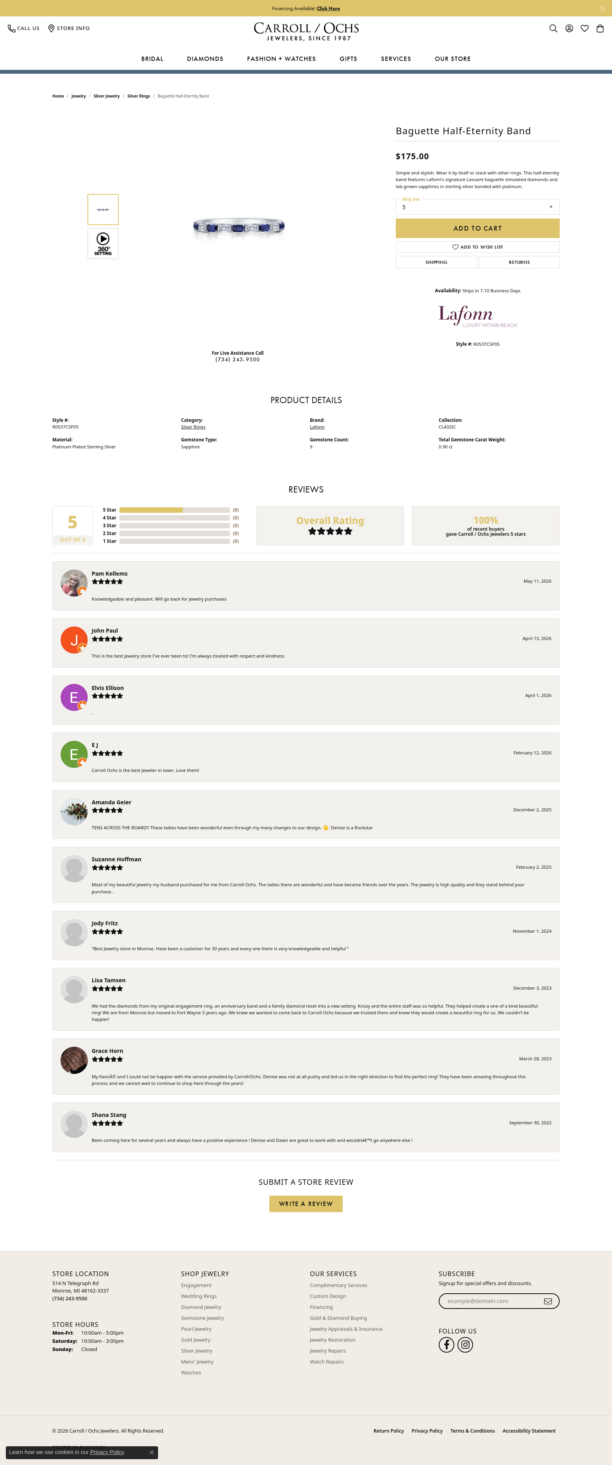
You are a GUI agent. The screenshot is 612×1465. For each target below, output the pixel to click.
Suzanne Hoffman (116, 859)
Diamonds (205, 58)
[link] (24, 28)
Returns (519, 262)
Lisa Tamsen (109, 980)
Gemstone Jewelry (202, 1317)
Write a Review (306, 1204)
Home (58, 96)
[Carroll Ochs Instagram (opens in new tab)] (465, 1345)
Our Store (453, 58)
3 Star (109, 525)
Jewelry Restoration (333, 1339)
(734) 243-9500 (237, 359)
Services (396, 58)
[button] (553, 28)
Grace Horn (107, 1050)
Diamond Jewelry (201, 1306)
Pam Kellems (110, 573)
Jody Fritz (105, 923)
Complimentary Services (338, 1285)
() (236, 510)
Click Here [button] (328, 8)
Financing (321, 1306)
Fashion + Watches (281, 58)
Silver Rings (139, 96)
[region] (240, 226)
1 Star (109, 541)
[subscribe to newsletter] (548, 1301)
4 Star (109, 517)
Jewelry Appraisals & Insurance (346, 1328)
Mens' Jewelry (197, 1361)
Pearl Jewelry (196, 1328)
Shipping (436, 262)
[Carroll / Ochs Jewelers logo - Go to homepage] (306, 31)
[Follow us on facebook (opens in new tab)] (446, 1345)
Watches (191, 1372)
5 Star (109, 510)
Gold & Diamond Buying (338, 1317)
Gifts (349, 58)
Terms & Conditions (472, 1431)
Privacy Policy (427, 1431)
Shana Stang (109, 1114)
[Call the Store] (69, 1298)
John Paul (105, 630)
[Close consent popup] (151, 1452)
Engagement (196, 1285)
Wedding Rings (199, 1296)
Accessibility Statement (529, 1431)
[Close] (602, 8)
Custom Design (328, 1296)
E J (95, 745)
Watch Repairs (327, 1361)
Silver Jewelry (107, 96)
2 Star (109, 533)
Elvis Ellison (108, 688)
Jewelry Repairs (328, 1350)
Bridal (152, 58)
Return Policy (389, 1431)
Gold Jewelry (195, 1339)
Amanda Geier (112, 802)
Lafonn (317, 427)
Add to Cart (478, 228)
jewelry (78, 96)
